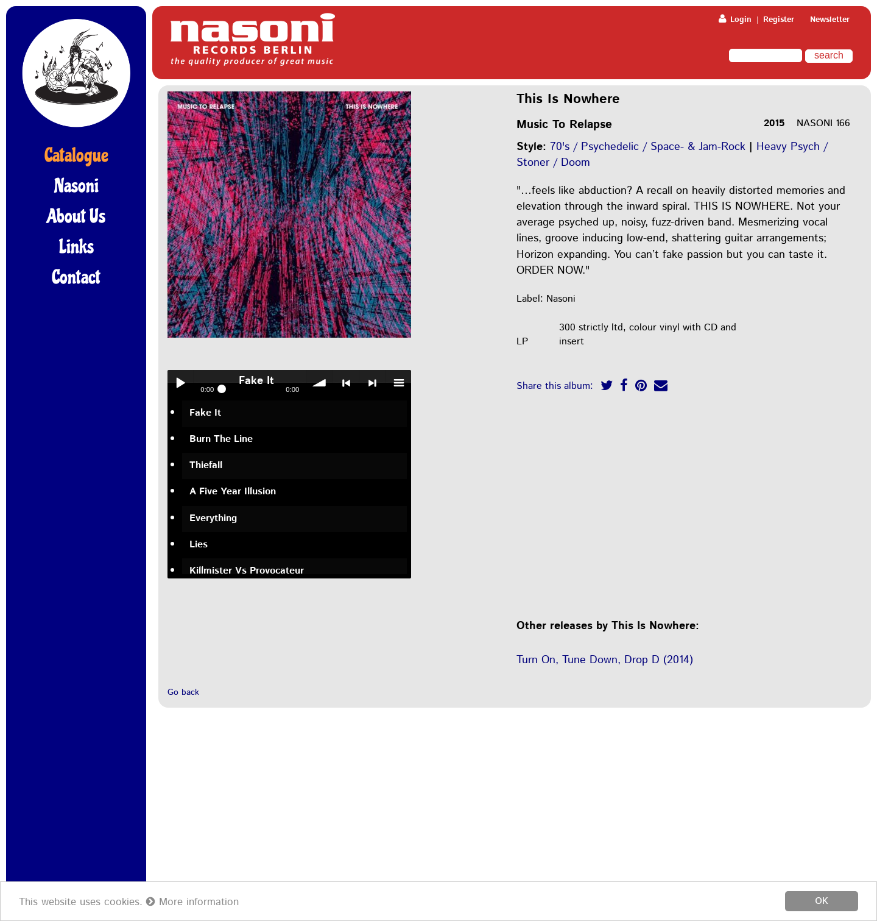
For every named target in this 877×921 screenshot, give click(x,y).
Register (778, 20)
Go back (183, 692)
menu (398, 383)
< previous (346, 383)
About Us (76, 216)
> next (372, 383)
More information (192, 902)
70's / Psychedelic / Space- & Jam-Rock (647, 147)
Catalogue (76, 155)
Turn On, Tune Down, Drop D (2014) (604, 660)
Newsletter (830, 20)
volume (320, 383)
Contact (76, 277)
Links (76, 246)
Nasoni (76, 185)
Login (735, 20)
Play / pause (180, 383)
